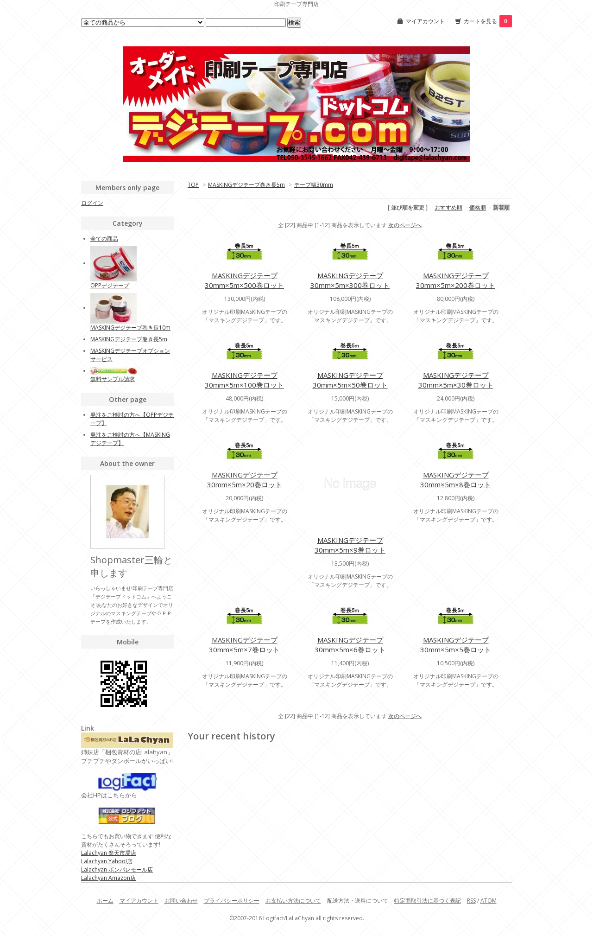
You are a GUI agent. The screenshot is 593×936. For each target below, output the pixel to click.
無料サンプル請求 (112, 379)
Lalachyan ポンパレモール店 (117, 869)
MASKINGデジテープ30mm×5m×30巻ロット (455, 379)
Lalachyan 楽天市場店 (108, 853)
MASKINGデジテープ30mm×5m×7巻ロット (244, 644)
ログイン (92, 203)
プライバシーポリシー (231, 900)
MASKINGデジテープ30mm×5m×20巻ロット (244, 479)
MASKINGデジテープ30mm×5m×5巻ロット (455, 644)
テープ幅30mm (313, 185)
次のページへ (405, 225)
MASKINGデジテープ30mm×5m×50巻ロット (350, 379)
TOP (193, 185)
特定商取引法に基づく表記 (427, 900)
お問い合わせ (181, 900)
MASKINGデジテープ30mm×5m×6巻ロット (350, 644)
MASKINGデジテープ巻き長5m (246, 185)
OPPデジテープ (109, 285)
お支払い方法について (293, 900)
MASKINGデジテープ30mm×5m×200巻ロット (455, 280)
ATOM (488, 900)
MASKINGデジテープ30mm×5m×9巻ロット (350, 544)
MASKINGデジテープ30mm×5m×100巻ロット (244, 379)
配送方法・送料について (357, 900)
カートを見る (488, 21)
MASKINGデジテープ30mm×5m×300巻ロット (350, 280)
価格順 (477, 207)
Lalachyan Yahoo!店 (106, 861)
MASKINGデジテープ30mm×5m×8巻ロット (455, 479)
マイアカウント (425, 21)
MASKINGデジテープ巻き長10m (130, 327)
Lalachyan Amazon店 (108, 878)
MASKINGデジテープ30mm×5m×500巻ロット (244, 280)
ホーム (105, 900)
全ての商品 (104, 238)
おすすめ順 (448, 207)
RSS (471, 900)
